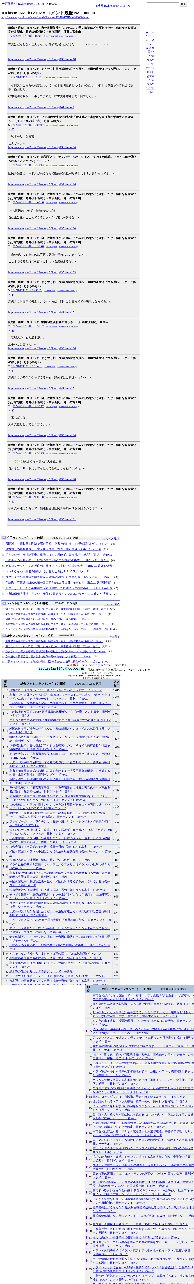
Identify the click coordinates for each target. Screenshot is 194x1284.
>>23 (11, 330)
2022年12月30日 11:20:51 (28, 35)
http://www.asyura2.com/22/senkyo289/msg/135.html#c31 (42, 519)
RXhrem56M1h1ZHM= (32, 3)
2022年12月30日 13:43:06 (28, 202)
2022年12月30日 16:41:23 (26, 290)
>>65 (11, 129)
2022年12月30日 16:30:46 (28, 246)
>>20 (15, 461)
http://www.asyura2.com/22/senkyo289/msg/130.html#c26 (42, 348)
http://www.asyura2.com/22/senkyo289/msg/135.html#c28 (42, 479)
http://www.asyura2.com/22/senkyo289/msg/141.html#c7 (41, 388)
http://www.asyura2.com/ (96, 665)
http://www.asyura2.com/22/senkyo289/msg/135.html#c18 (42, 59)
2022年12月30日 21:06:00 (28, 497)
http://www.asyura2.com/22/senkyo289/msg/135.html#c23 (42, 272)
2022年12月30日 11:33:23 (26, 76)
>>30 (11, 501)
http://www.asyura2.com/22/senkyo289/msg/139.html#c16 (42, 184)
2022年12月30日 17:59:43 (28, 453)
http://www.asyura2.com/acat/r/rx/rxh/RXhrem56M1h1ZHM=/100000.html (45, 17)
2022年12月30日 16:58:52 (28, 326)
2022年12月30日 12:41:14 (28, 164)
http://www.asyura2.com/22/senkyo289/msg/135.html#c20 (42, 228)
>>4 (10, 294)
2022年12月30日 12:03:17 (28, 124)
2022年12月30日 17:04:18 (26, 366)
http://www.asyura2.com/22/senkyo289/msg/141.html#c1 (41, 107)
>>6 (10, 370)
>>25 (11, 410)
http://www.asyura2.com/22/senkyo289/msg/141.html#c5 (41, 312)
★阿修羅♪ (8, 3)
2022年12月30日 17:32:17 (28, 406)
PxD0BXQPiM (51, 36)
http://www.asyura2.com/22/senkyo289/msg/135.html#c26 (42, 435)
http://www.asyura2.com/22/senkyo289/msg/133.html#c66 (42, 147)
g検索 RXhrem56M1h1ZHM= (114, 5)
